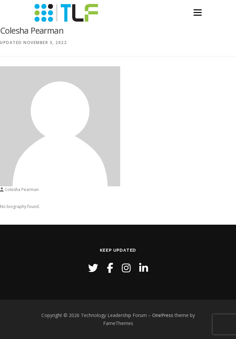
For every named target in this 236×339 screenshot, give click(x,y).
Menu (197, 12)
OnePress (162, 315)
